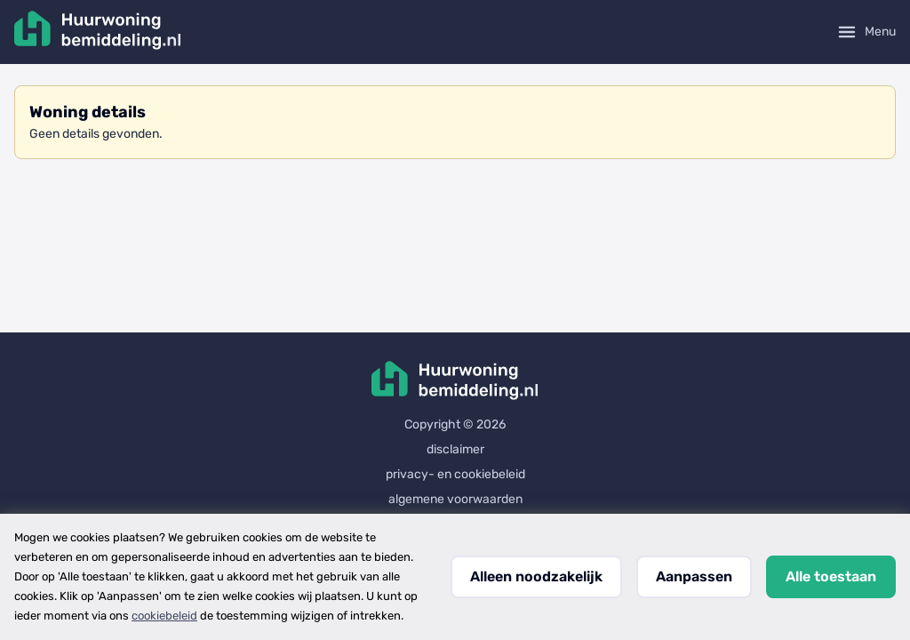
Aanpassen (694, 576)
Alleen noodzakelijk (536, 576)
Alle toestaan (831, 576)
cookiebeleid (164, 615)
